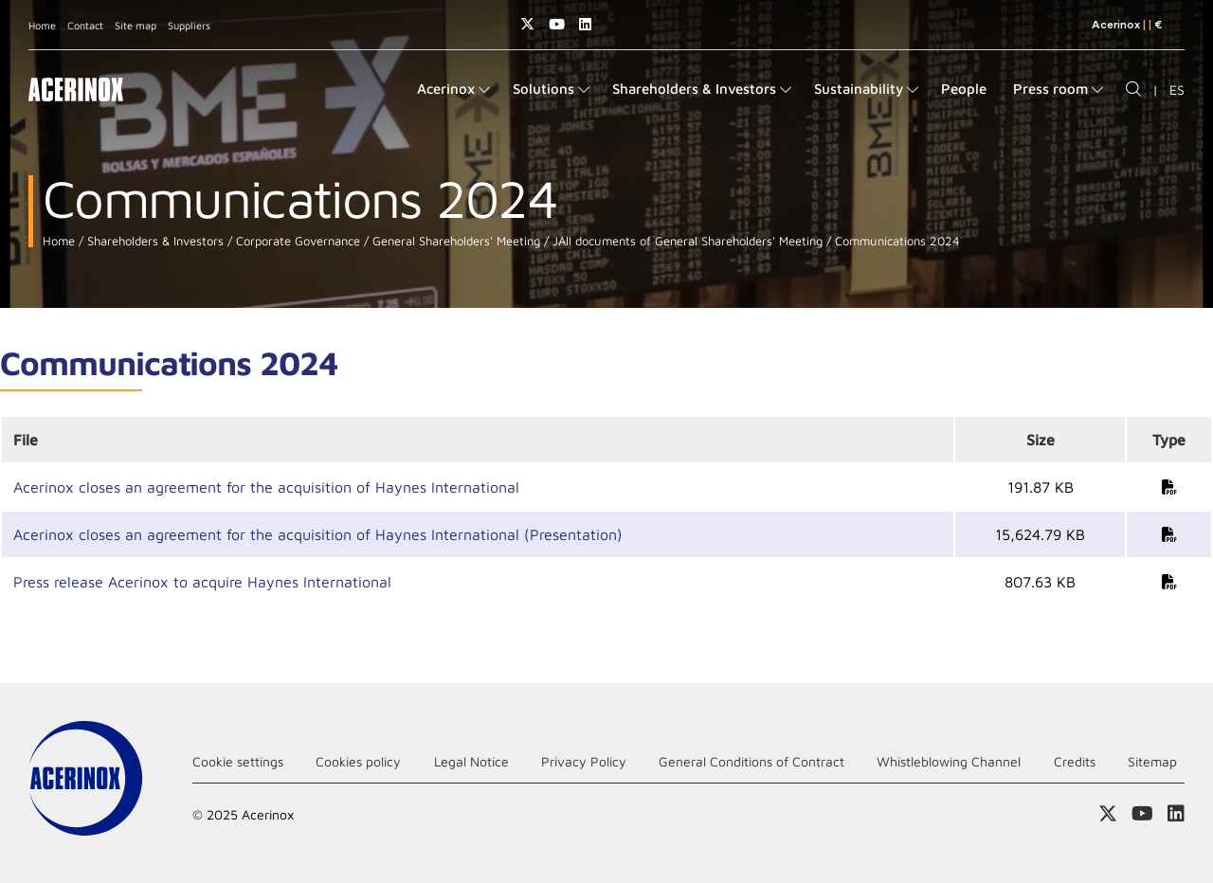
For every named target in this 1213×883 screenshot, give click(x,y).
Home (42, 25)
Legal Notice (471, 761)
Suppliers (189, 25)
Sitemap (1152, 761)
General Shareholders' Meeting (454, 241)
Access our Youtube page (557, 24)
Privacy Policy (583, 761)
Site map (135, 25)
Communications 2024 (895, 241)
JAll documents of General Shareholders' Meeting (686, 241)
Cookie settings (237, 761)
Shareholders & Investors (153, 241)
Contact (85, 25)
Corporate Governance (296, 241)
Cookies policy (358, 761)
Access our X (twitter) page (527, 24)
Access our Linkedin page (585, 24)
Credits (1074, 761)
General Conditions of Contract (751, 761)
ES (1177, 89)
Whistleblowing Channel (949, 761)
